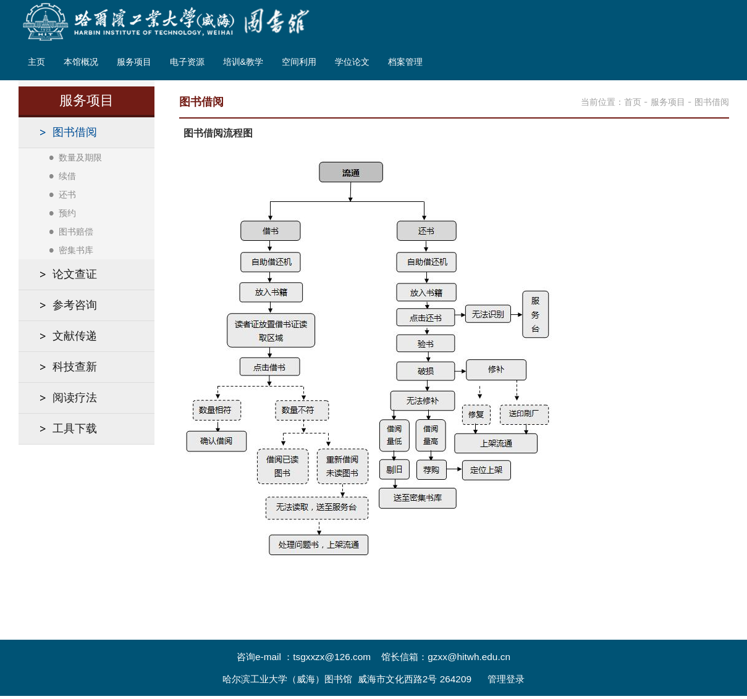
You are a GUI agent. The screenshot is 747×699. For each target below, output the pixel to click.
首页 (632, 102)
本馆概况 (81, 62)
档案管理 (405, 62)
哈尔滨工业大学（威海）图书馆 (287, 679)
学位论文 (352, 62)
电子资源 (187, 62)
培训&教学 (243, 62)
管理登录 (506, 679)
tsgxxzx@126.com (332, 656)
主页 (36, 62)
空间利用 (299, 62)
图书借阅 (711, 102)
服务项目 (134, 62)
